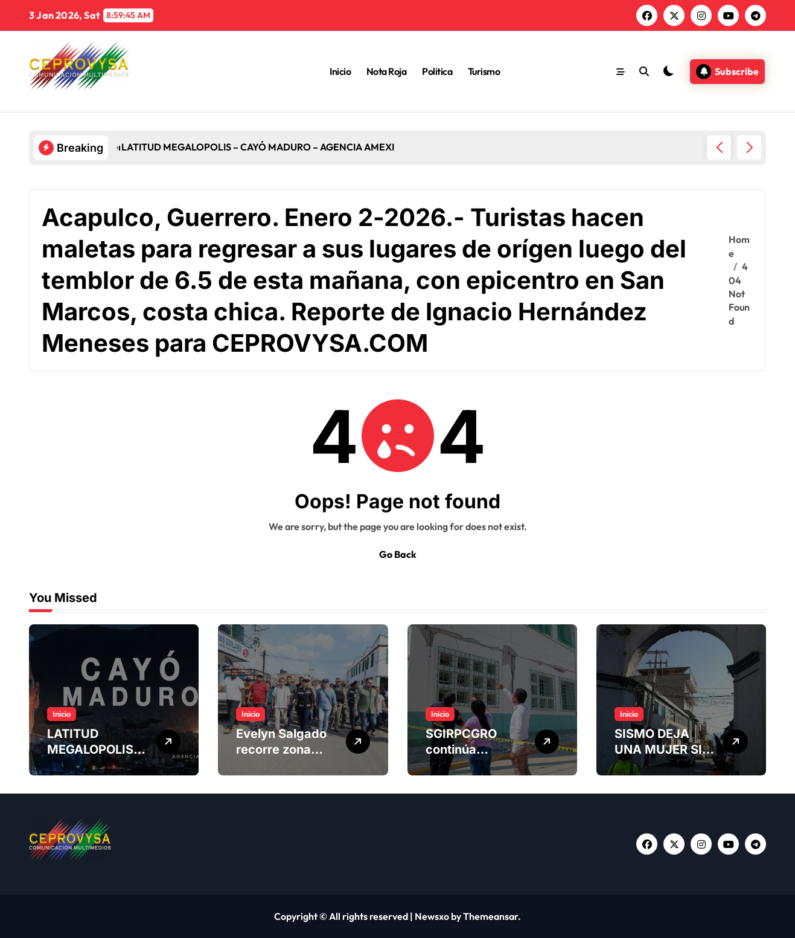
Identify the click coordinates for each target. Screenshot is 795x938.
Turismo (484, 71)
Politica (437, 71)
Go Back (398, 554)
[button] (749, 147)
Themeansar (490, 916)
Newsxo (432, 916)
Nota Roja (386, 71)
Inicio (340, 71)
